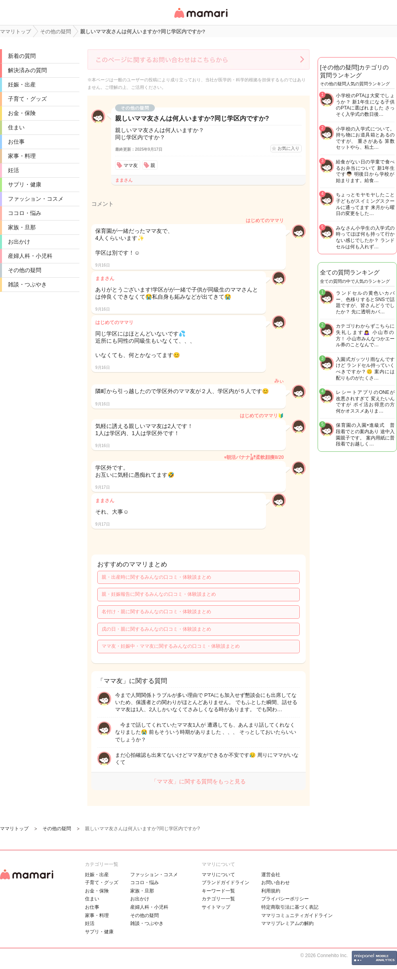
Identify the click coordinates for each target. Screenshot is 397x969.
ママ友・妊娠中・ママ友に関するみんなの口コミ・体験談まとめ (171, 646)
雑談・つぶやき (27, 284)
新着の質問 (22, 56)
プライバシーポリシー (285, 899)
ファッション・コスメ (36, 199)
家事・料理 (22, 156)
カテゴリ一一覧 (218, 899)
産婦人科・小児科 (30, 256)
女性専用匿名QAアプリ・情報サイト (200, 18)
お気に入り (288, 148)
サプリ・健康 (24, 184)
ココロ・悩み (24, 213)
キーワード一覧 (218, 891)
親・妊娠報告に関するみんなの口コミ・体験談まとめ (159, 594)
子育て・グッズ (27, 99)
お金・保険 (22, 113)
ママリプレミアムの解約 (287, 923)
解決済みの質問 (27, 70)
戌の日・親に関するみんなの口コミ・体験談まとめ (156, 629)
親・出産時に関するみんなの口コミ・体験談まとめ (156, 577)
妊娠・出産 (22, 84)
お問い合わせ (275, 882)
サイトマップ (216, 907)
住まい (16, 127)
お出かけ (19, 241)
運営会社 (270, 874)
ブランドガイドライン (225, 882)
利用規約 (270, 891)
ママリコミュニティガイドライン (297, 915)
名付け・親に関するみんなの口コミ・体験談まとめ (156, 611)
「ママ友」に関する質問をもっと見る (198, 781)
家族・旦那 (22, 227)
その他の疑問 (24, 270)
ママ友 (130, 165)
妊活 (13, 170)
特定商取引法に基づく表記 (289, 907)
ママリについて (218, 874)
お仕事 (16, 141)
